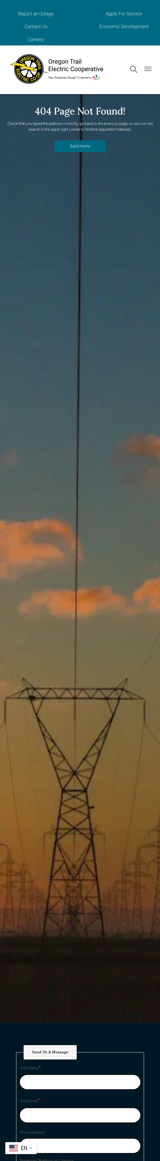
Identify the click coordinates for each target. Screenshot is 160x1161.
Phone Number (32, 1132)
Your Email (28, 1101)
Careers (36, 39)
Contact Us (36, 26)
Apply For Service (124, 13)
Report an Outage (36, 13)
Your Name (28, 1068)
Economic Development (124, 26)
